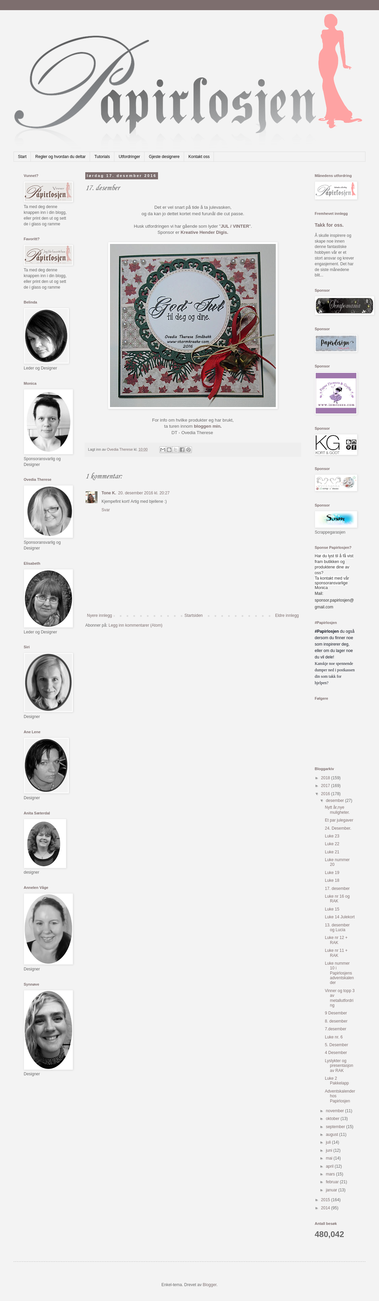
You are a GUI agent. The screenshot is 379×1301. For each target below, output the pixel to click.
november (335, 1110)
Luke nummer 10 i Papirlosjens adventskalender (339, 973)
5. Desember (336, 1044)
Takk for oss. (329, 225)
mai (330, 1158)
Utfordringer (129, 156)
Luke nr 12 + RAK (336, 940)
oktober (333, 1118)
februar (333, 1182)
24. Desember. (338, 828)
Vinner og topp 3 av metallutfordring (340, 998)
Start (22, 156)
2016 (326, 793)
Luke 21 (332, 852)
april (330, 1166)
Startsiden (193, 615)
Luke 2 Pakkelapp (337, 1080)
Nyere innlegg (99, 615)
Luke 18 (332, 880)
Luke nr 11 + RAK (336, 953)
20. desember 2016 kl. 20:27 (144, 493)
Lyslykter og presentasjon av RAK (339, 1065)
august (332, 1134)
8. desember (336, 1021)
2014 (326, 1208)
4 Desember (336, 1052)
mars (331, 1174)
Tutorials (102, 156)
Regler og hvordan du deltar (60, 156)
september (336, 1126)
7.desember (335, 1029)
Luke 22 (332, 844)
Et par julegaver (339, 820)
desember (335, 800)
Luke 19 (332, 872)
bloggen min (207, 426)
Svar (106, 510)
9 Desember (336, 1013)
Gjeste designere (164, 156)
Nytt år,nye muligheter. (337, 809)
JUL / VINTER (235, 226)
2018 (326, 778)
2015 (326, 1199)
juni (329, 1150)
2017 (326, 785)
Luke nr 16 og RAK (337, 898)
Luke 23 (332, 836)
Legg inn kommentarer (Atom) (135, 625)
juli (329, 1142)
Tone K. (109, 493)
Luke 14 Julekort (340, 917)
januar (332, 1190)
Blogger (210, 1284)
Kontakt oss (199, 156)
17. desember (337, 888)
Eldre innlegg (287, 615)
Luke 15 (332, 909)
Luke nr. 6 (334, 1037)
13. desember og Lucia (337, 927)
